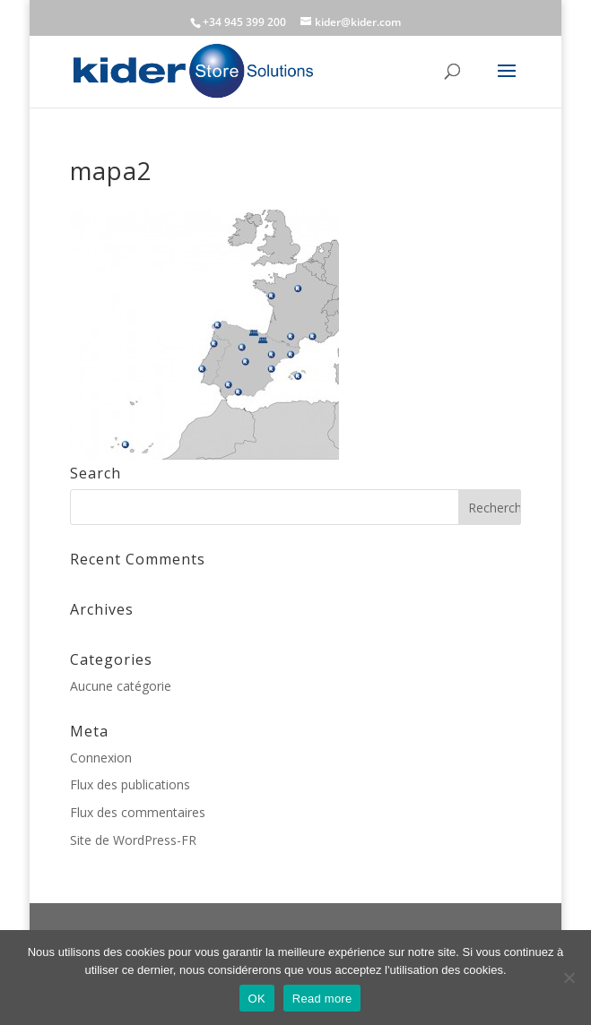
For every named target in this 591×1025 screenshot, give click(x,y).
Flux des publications (130, 784)
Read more (322, 998)
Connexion (101, 757)
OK (256, 998)
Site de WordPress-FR (133, 839)
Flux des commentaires (137, 812)
